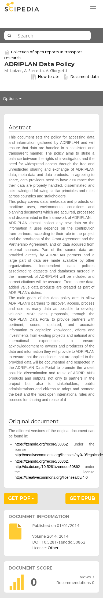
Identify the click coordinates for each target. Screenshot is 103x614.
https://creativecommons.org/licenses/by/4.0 (50, 477)
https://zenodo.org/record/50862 (41, 444)
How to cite (45, 77)
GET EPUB (82, 498)
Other (53, 547)
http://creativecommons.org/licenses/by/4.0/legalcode (58, 455)
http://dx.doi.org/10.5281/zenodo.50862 (47, 467)
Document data (81, 77)
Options (13, 99)
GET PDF (21, 498)
